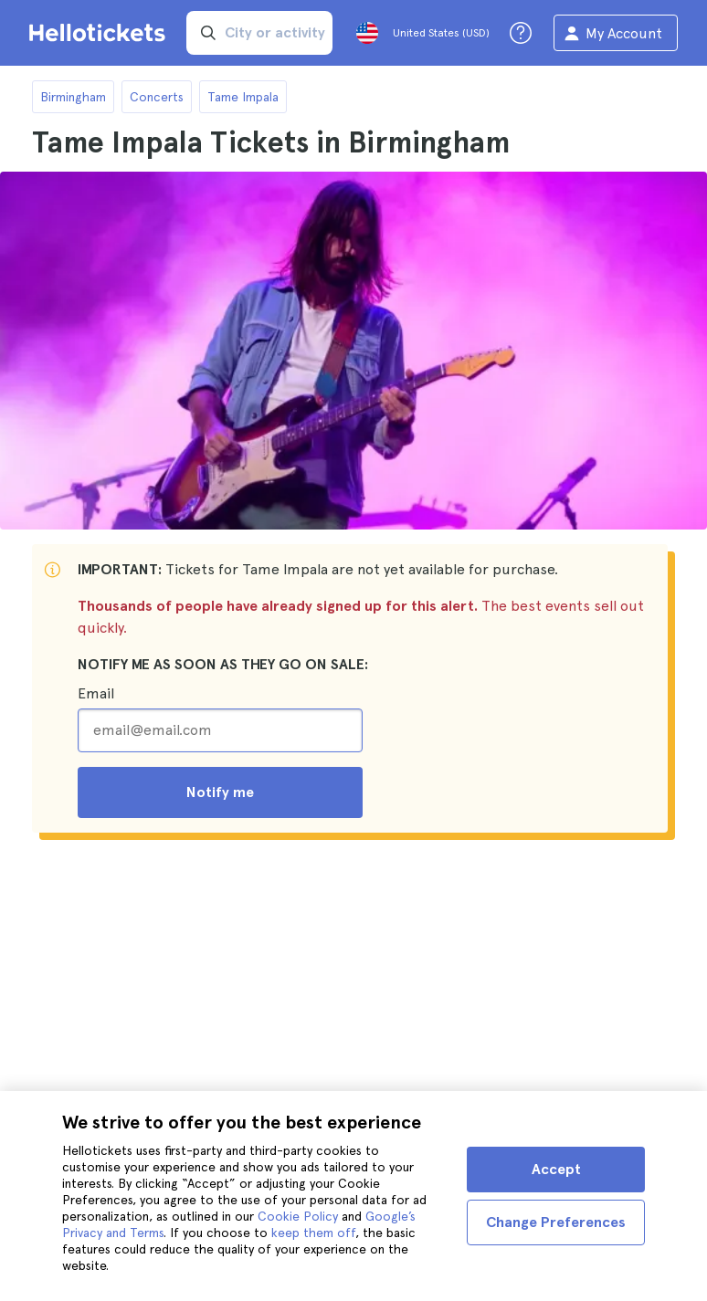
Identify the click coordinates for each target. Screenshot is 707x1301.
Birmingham (73, 96)
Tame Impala (243, 96)
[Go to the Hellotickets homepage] (100, 33)
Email (96, 693)
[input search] (259, 33)
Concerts (157, 96)
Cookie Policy (298, 1216)
